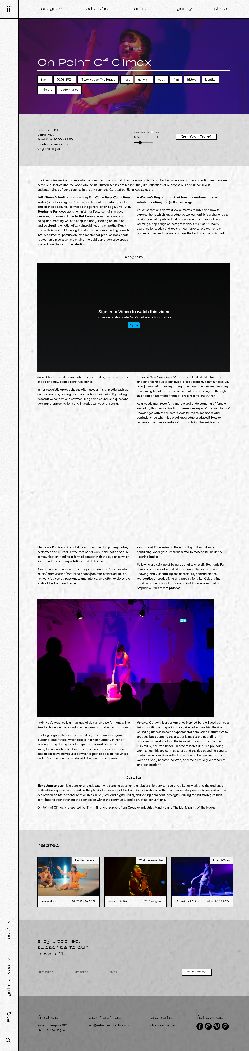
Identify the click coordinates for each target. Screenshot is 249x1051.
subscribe (197, 972)
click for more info (162, 1025)
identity (210, 79)
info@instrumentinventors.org (108, 1025)
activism (143, 79)
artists (142, 9)
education (99, 9)
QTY (157, 132)
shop (220, 9)
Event (44, 79)
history (192, 79)
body (161, 79)
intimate (46, 89)
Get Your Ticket (196, 136)
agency (182, 9)
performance (69, 89)
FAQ (9, 1017)
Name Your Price (142, 132)
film (176, 79)
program (52, 9)
